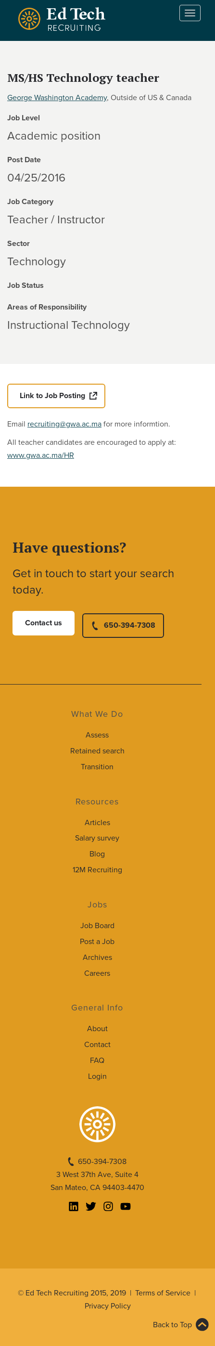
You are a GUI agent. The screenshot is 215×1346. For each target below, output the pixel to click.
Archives (97, 957)
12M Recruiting (97, 870)
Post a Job (97, 941)
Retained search (97, 751)
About (97, 1029)
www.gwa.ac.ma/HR (40, 455)
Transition (97, 767)
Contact (97, 1044)
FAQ (97, 1060)
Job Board (97, 926)
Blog (97, 854)
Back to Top (172, 1325)
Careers (97, 973)
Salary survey (97, 838)
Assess (97, 735)
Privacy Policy (108, 1306)
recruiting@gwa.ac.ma (64, 424)
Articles (97, 823)
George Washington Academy (57, 98)
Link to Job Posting (52, 396)
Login (97, 1076)
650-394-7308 (129, 625)
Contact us (43, 623)
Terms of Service (162, 1293)
